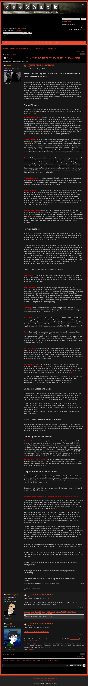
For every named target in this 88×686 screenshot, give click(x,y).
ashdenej (31, 649)
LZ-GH (32, 611)
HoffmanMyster (12, 595)
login (19, 28)
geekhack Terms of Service (31, 640)
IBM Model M (51, 611)
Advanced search (66, 21)
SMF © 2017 (44, 678)
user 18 (9, 624)
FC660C (64, 611)
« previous (79, 51)
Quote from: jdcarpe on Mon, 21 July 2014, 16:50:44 (38, 613)
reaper (8, 65)
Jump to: (68, 665)
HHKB (69, 611)
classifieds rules (74, 638)
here (71, 368)
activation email (17, 30)
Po (43, 611)
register (24, 28)
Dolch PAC (38, 611)
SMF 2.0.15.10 (37, 678)
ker (44, 611)
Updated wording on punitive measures (36, 631)
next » (83, 51)
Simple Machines (52, 678)
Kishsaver (58, 611)
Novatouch (27, 611)
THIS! (83, 29)
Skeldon (74, 611)
